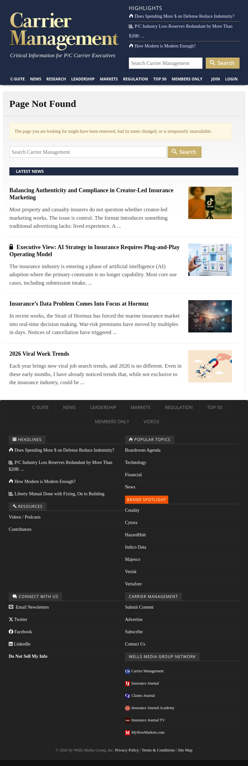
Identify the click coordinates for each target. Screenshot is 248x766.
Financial (133, 474)
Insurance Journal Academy (149, 708)
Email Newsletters (29, 607)
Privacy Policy (127, 750)
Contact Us (135, 644)
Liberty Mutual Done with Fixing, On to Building (56, 493)
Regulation (135, 79)
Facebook (20, 631)
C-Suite (17, 79)
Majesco (132, 559)
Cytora (131, 522)
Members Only (187, 79)
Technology (135, 462)
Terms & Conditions (158, 750)
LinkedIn (19, 644)
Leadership (83, 79)
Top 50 (160, 79)
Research (56, 79)
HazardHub (135, 534)
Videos (152, 421)
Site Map (185, 750)
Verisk (131, 571)
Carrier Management (144, 671)
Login (231, 79)
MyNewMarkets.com (144, 732)
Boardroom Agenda (142, 450)
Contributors (20, 529)
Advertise (133, 619)
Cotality (132, 510)
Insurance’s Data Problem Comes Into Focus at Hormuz (79, 303)
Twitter (18, 619)
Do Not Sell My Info (28, 656)
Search (222, 63)
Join (215, 79)
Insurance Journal (142, 683)
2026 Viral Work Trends (39, 354)
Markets (109, 79)
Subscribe (134, 631)
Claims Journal (140, 695)
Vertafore (133, 584)
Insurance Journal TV (145, 720)
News (35, 79)
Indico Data (135, 547)
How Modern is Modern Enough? (162, 46)
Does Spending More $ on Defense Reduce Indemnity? (181, 16)
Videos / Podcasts (25, 517)
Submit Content (139, 607)
